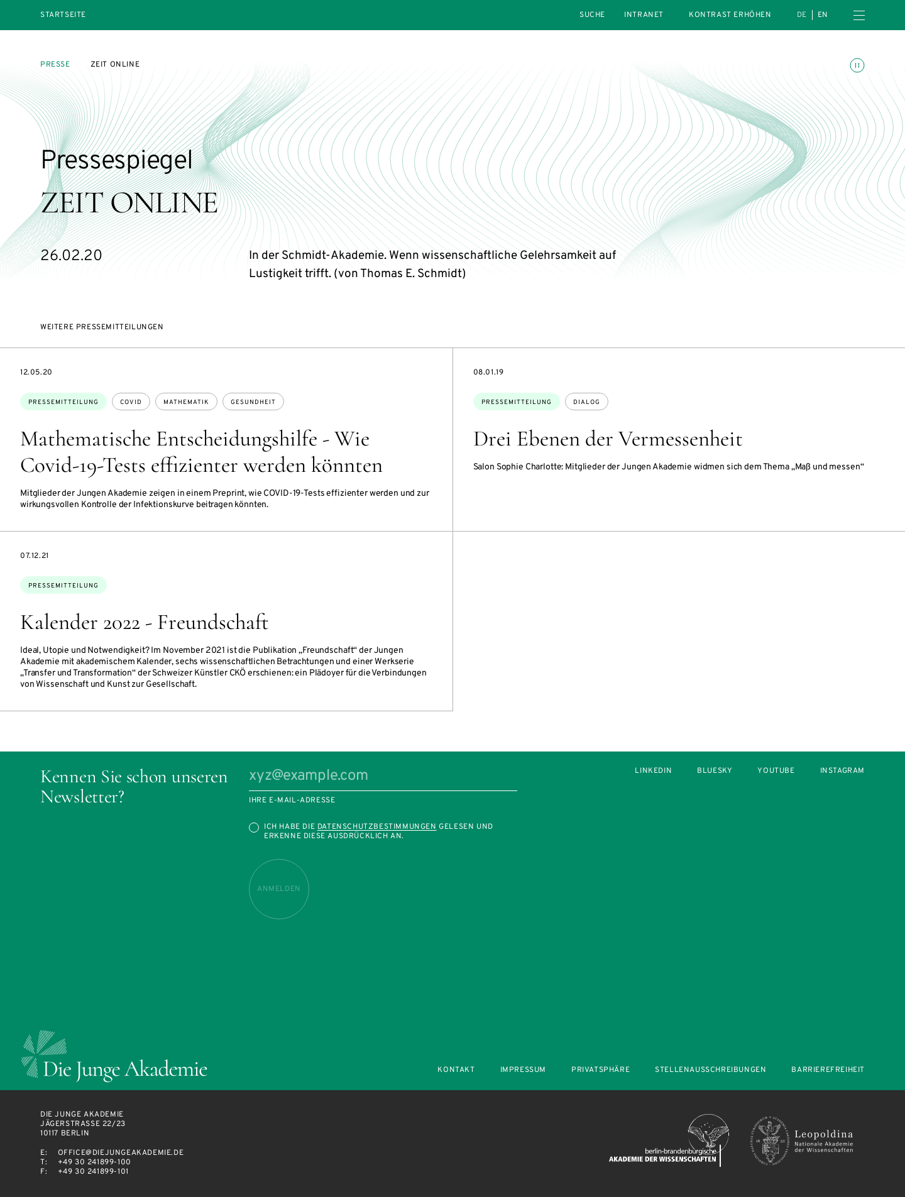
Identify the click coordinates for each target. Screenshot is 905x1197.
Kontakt (455, 1070)
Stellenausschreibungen (710, 1070)
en (823, 15)
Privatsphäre (600, 1070)
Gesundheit (253, 402)
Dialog (586, 402)
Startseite (63, 15)
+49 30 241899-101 (93, 1172)
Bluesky (714, 771)
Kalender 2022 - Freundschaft (144, 622)
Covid (131, 402)
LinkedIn (653, 771)
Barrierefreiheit (828, 1070)
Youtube (775, 771)
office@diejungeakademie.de (121, 1153)
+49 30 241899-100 (94, 1162)
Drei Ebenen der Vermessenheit (608, 438)
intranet (644, 15)
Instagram (842, 771)
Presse (55, 65)
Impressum (523, 1070)
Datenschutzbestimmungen (377, 827)
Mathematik (186, 402)
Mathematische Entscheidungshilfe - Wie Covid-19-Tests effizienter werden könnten (201, 451)
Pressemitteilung (63, 402)
